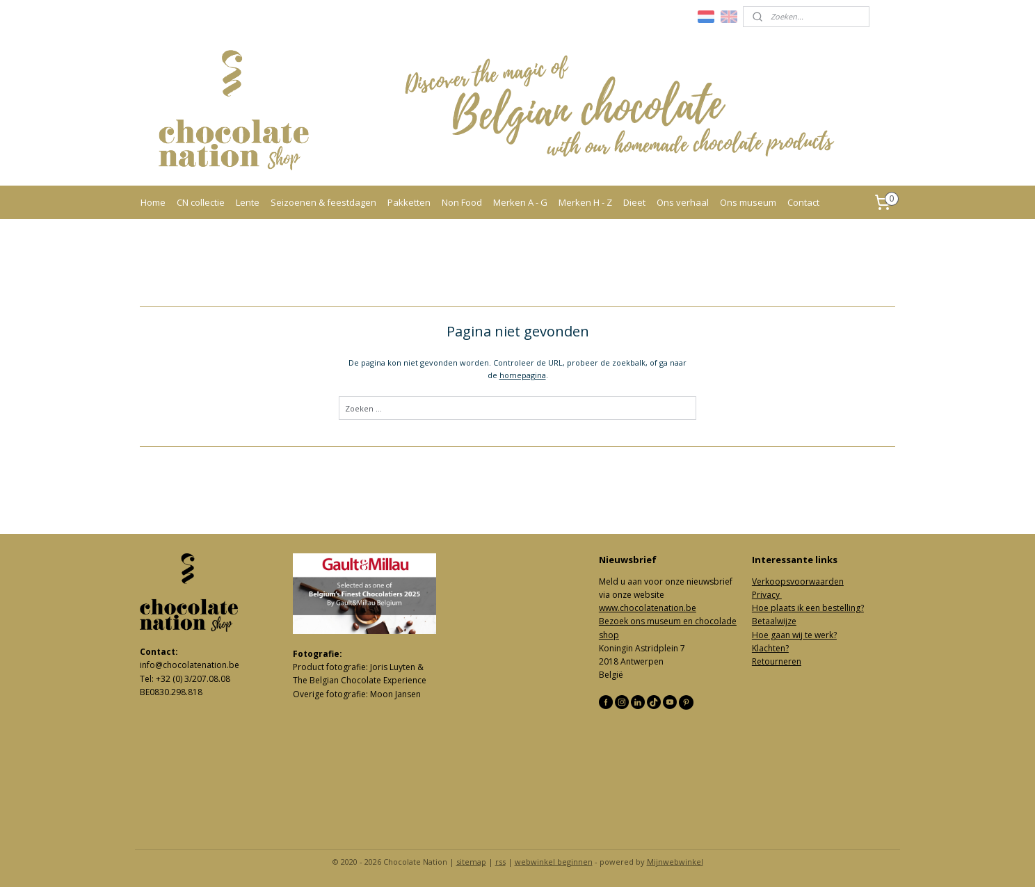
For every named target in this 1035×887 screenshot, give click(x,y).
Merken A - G (520, 202)
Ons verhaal (683, 202)
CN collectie (201, 202)
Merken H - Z (585, 202)
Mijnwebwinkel (675, 861)
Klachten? (770, 648)
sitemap (471, 861)
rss (500, 861)
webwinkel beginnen (554, 861)
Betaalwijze (774, 621)
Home (153, 202)
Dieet (634, 202)
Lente (247, 202)
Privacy (767, 595)
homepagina (522, 375)
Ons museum (748, 202)
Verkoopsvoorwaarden (798, 581)
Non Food (462, 202)
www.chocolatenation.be (647, 608)
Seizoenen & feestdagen (323, 202)
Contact (803, 202)
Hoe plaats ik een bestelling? (808, 608)
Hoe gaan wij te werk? (794, 635)
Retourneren (776, 661)
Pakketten (409, 202)
